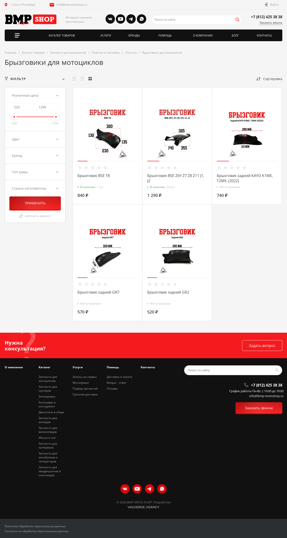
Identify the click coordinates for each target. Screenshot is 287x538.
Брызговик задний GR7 (98, 292)
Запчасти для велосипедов (48, 430)
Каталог (44, 367)
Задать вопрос (262, 345)
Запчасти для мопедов (48, 420)
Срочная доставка (85, 394)
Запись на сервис (85, 377)
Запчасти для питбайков (48, 446)
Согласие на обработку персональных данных (37, 531)
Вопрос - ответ (117, 383)
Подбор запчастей (85, 389)
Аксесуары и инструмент (47, 404)
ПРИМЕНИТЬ (35, 203)
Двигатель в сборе (51, 412)
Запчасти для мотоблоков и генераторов (48, 457)
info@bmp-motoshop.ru (71, 5)
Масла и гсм (47, 438)
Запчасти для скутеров (48, 389)
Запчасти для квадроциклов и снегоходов (50, 471)
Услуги (78, 367)
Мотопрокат (81, 383)
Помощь (113, 367)
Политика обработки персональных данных (35, 526)
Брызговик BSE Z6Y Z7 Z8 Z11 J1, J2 (175, 178)
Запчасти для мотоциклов (48, 379)
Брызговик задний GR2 (168, 292)
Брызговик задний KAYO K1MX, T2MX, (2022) (245, 178)
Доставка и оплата (119, 377)
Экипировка (47, 396)
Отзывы (112, 389)
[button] (82, 277)
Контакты (148, 367)
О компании (14, 367)
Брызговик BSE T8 (93, 175)
